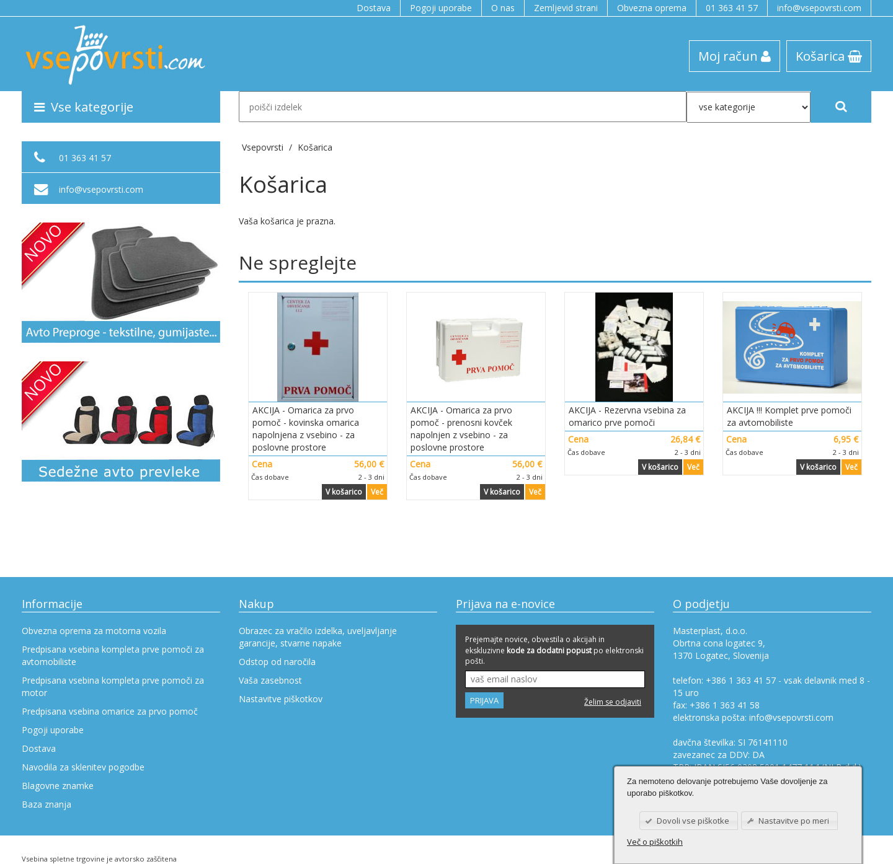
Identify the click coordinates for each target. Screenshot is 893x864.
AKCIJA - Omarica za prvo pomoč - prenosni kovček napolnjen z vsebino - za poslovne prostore (461, 428)
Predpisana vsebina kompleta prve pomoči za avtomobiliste (113, 655)
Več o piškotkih (655, 841)
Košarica (829, 55)
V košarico (344, 492)
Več (377, 492)
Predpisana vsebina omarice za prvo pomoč (110, 711)
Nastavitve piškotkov (280, 699)
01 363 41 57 (732, 8)
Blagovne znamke (58, 785)
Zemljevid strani (566, 8)
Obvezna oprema (651, 8)
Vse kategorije (83, 106)
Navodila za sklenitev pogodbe (83, 767)
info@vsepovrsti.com (819, 8)
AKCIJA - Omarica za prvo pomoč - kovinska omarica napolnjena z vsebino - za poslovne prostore (305, 428)
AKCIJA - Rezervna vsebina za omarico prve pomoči (627, 416)
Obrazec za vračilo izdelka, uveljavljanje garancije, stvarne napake (318, 637)
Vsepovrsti (264, 147)
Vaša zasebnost (270, 680)
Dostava (374, 8)
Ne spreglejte (298, 262)
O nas (503, 8)
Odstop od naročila (277, 662)
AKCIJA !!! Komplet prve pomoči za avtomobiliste (789, 416)
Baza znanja (46, 804)
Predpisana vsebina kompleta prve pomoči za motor (113, 686)
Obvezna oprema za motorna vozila (94, 631)
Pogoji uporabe (441, 8)
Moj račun (734, 55)
